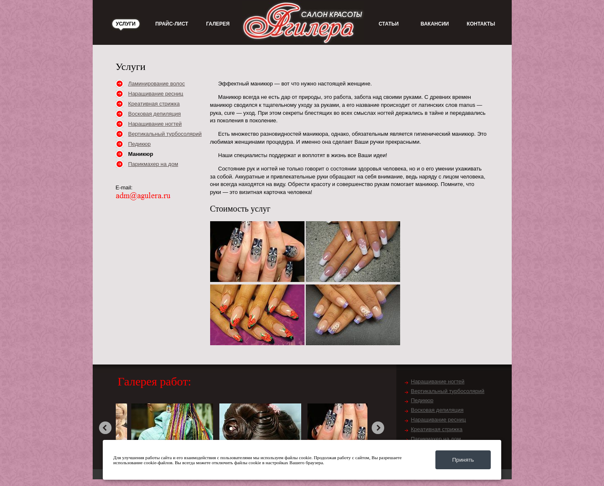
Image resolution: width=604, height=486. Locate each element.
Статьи (389, 24)
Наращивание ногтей (155, 124)
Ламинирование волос (156, 83)
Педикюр (139, 144)
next (378, 427)
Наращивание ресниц (155, 93)
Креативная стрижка (154, 104)
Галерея (218, 24)
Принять (463, 460)
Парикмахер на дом (153, 164)
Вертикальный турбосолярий (165, 134)
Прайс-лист (171, 24)
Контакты (481, 24)
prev (105, 427)
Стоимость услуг (240, 208)
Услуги (125, 24)
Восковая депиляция (154, 114)
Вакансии (435, 24)
